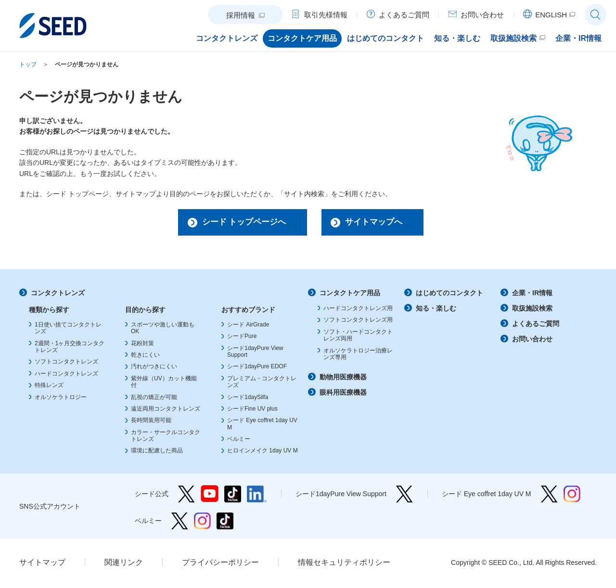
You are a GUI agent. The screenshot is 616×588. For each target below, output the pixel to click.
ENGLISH (551, 15)
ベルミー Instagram (202, 522)
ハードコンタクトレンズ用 (358, 310)
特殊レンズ (49, 387)
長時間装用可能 (151, 422)
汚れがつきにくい (154, 368)
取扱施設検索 (532, 310)
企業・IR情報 (532, 295)
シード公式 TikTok (232, 496)
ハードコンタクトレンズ (66, 375)
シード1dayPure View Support (404, 496)
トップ (28, 64)
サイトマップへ (376, 223)
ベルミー (238, 441)
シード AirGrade (248, 326)
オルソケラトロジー (61, 399)
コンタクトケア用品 (350, 295)
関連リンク (123, 564)
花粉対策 (142, 345)
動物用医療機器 (343, 379)
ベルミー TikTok (225, 522)
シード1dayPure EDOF (257, 368)
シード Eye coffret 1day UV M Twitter (549, 496)
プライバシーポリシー (220, 564)
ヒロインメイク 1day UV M (262, 453)
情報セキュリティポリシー (344, 564)
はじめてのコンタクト (449, 295)
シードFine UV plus (252, 410)
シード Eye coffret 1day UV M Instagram (572, 496)
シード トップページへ (238, 223)
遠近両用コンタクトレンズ (165, 410)
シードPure (242, 338)
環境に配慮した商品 (157, 453)
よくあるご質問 (535, 325)
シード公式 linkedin (257, 496)
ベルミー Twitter (179, 522)
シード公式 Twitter (186, 496)
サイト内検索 (595, 14)
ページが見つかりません (86, 64)
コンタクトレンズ (58, 295)
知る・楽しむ (436, 310)
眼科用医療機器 (343, 395)
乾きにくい (145, 357)
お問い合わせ (532, 341)
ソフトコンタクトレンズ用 (358, 322)
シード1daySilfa (247, 399)
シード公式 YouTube (209, 496)
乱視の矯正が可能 (154, 399)
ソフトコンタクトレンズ (66, 364)
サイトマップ (42, 564)
